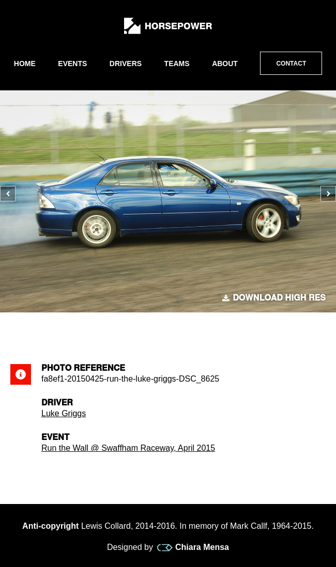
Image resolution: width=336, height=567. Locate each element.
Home (25, 63)
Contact (291, 63)
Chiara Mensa (193, 547)
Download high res (274, 298)
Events (72, 63)
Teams (177, 63)
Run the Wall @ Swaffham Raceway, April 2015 (128, 448)
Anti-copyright (50, 526)
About (225, 63)
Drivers (126, 63)
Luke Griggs (63, 413)
